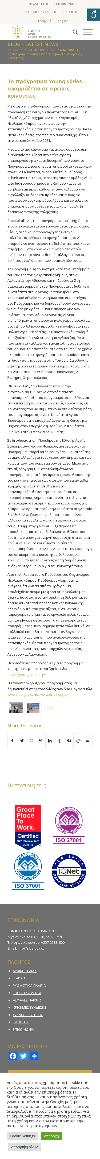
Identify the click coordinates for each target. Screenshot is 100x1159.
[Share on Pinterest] (40, 741)
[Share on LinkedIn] (50, 741)
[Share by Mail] (87, 741)
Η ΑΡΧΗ (19, 978)
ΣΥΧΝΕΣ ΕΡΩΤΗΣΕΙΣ (28, 1014)
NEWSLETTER (38, 4)
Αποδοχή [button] (51, 1135)
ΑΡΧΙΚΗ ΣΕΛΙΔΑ (25, 970)
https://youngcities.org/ (26, 674)
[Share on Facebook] (12, 741)
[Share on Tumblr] (59, 741)
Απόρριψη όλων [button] (24, 1146)
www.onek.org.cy (54, 694)
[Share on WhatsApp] (31, 741)
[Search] (72, 32)
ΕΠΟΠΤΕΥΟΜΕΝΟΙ (27, 992)
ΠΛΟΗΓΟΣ (70, 12)
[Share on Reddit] (78, 741)
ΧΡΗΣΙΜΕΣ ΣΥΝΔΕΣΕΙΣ (41, 12)
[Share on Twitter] (21, 741)
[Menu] (85, 32)
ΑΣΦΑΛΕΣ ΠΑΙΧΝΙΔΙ (27, 1000)
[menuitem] (38, 4)
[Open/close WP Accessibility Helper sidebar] (93, 15)
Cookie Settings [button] (22, 1135)
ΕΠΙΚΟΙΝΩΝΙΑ (64, 4)
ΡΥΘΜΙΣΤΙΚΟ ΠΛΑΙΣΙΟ (29, 985)
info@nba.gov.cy (31, 948)
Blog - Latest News (32, 44)
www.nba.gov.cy (20, 694)
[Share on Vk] (68, 741)
